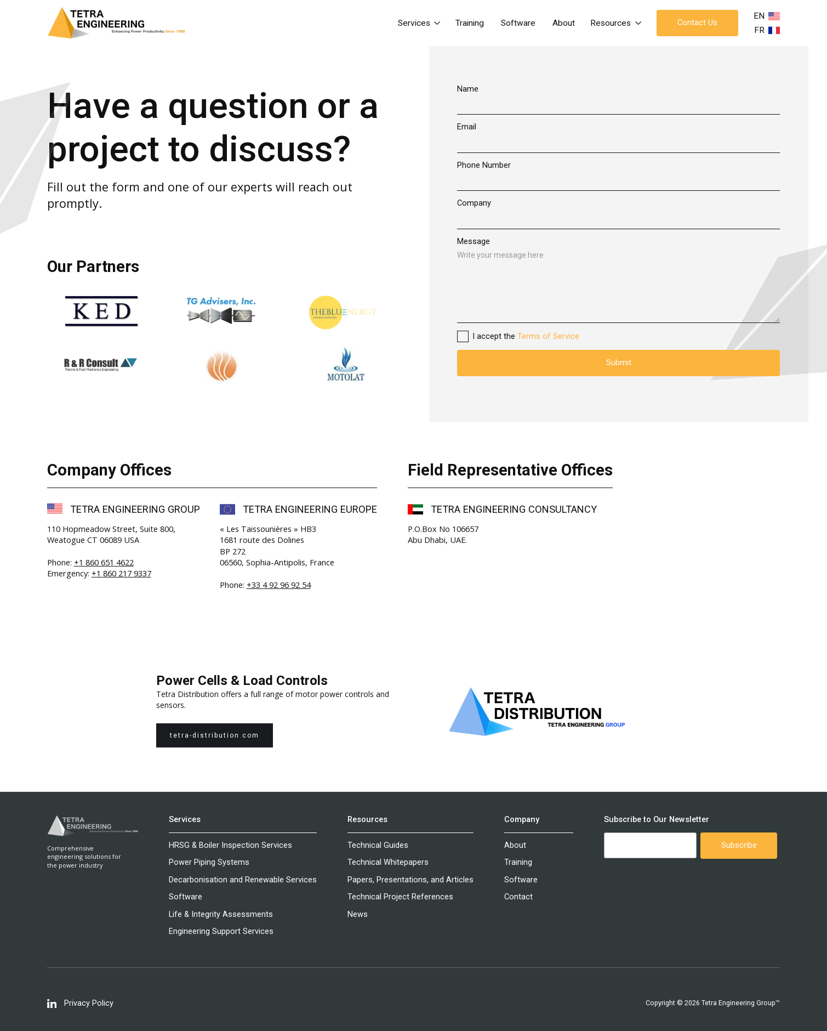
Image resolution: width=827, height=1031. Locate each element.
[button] (419, 23)
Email (466, 127)
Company (474, 203)
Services (185, 819)
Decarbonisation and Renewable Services (243, 880)
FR (759, 30)
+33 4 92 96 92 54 (279, 584)
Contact (518, 897)
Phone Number (484, 165)
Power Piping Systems (209, 862)
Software (518, 23)
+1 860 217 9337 (121, 573)
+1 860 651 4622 (104, 562)
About (563, 23)
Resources (367, 819)
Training (469, 23)
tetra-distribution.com (214, 735)
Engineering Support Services (221, 931)
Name (467, 89)
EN (759, 16)
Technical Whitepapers (388, 862)
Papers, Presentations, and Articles (410, 880)
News (357, 914)
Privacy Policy (88, 1003)
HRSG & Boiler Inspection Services (230, 845)
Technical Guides (377, 845)
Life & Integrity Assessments (221, 914)
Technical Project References (400, 897)
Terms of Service (548, 336)
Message (473, 241)
